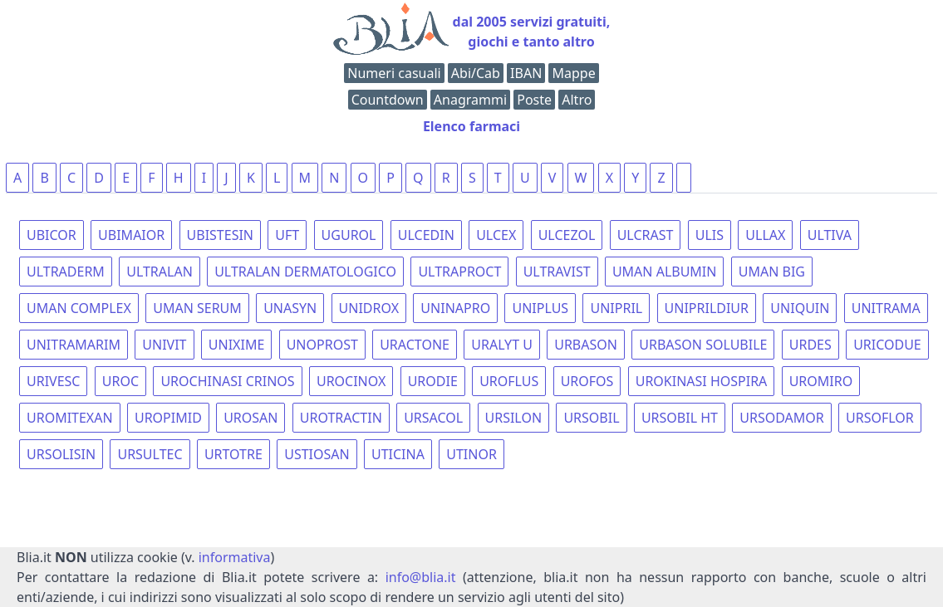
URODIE (433, 381)
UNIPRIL (616, 308)
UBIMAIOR (131, 235)
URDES (810, 344)
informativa (235, 557)
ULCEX (496, 235)
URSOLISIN (61, 454)
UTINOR (471, 454)
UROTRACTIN (341, 418)
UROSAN (250, 418)
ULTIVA (830, 235)
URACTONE (414, 344)
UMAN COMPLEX (79, 308)
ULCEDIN (426, 235)
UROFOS (587, 381)
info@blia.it (421, 577)
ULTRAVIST (557, 271)
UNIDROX (369, 308)
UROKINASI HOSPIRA (702, 381)
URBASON (585, 344)
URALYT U (502, 344)
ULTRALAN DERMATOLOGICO (305, 271)
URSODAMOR (781, 418)
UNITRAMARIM (73, 344)
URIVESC (53, 381)
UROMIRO (821, 381)
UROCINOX (351, 381)
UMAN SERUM (197, 308)
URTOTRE (233, 454)
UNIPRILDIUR (707, 308)
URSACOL (433, 418)
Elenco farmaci (471, 126)
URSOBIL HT (679, 418)
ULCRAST (645, 235)
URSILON (514, 418)
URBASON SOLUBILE (703, 344)
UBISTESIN (220, 235)
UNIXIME (237, 344)
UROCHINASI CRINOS (227, 381)
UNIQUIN (799, 308)
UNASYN (290, 308)
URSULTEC (149, 454)
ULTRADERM (66, 271)
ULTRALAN (159, 271)
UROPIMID (168, 418)
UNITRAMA (886, 308)
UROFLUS (508, 381)
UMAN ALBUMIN (664, 271)
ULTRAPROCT (459, 271)
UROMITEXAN (70, 418)
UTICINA (398, 454)
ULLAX (765, 235)
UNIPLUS (540, 308)
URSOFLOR (880, 418)
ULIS (709, 235)
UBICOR (51, 235)
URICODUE (887, 344)
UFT (287, 235)
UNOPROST (322, 344)
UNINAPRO (455, 308)
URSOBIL (591, 418)
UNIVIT (164, 344)
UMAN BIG (772, 271)
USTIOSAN (316, 454)
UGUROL (349, 235)
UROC (120, 381)
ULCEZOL (567, 235)
